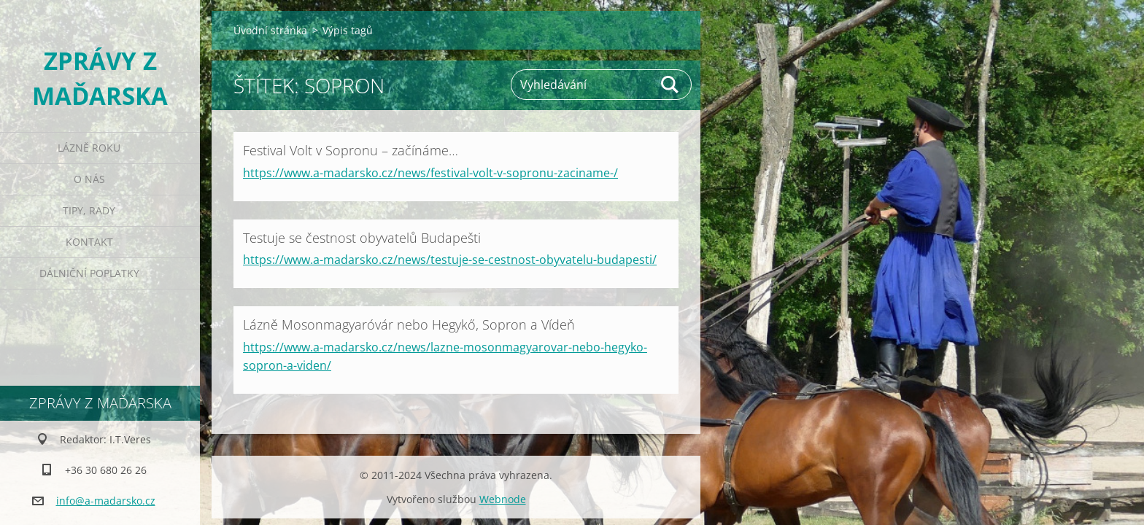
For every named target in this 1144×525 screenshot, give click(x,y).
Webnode (502, 499)
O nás (89, 179)
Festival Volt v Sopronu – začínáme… (350, 150)
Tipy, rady (89, 210)
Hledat (670, 85)
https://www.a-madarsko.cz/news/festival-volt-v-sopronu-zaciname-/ (430, 173)
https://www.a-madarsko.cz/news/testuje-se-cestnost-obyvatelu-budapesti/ (450, 260)
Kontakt (89, 242)
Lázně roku (89, 148)
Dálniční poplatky (89, 273)
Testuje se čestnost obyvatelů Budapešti (362, 237)
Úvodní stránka (270, 30)
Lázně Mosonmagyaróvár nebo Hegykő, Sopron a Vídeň (409, 324)
